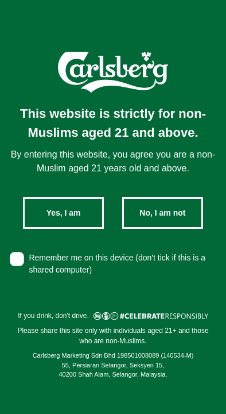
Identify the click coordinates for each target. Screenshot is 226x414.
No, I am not (162, 212)
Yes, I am (63, 212)
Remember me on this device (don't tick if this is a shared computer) (117, 263)
